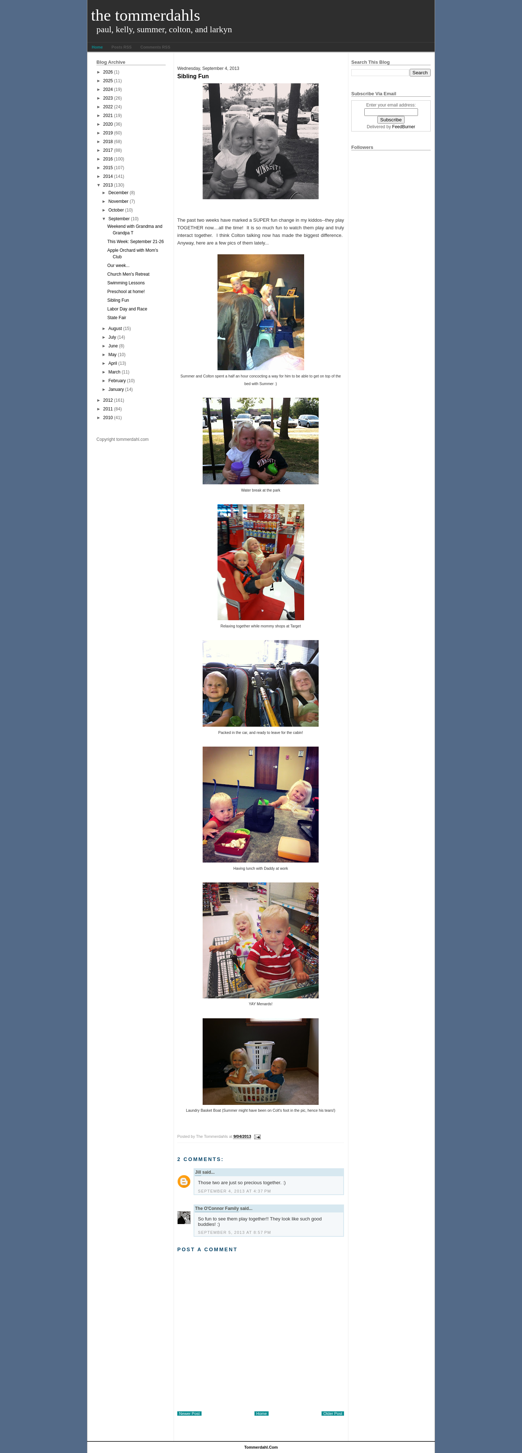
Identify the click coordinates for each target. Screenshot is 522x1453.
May (112, 354)
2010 (108, 417)
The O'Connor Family (217, 1208)
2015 (108, 167)
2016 (108, 159)
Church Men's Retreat (128, 274)
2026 (108, 72)
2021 (108, 115)
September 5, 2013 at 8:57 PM (234, 1232)
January (116, 389)
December (118, 192)
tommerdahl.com (261, 1447)
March (114, 372)
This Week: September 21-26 (135, 241)
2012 (108, 400)
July (112, 337)
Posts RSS (122, 47)
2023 (108, 98)
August (115, 328)
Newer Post (189, 1413)
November (118, 201)
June (113, 345)
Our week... (118, 265)
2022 (108, 106)
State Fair (116, 317)
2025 (108, 80)
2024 (108, 89)
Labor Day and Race (127, 309)
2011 (108, 409)
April (112, 363)
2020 (108, 124)
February (117, 380)
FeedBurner (403, 126)
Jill (198, 1172)
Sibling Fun (118, 300)
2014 (108, 176)
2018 (108, 141)
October (116, 210)
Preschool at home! (126, 291)
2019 (108, 132)
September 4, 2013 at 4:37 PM (234, 1191)
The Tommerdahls (145, 15)
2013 (108, 185)
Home (97, 47)
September (119, 218)
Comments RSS (155, 47)
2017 (108, 150)
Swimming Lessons (126, 282)
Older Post (332, 1413)
